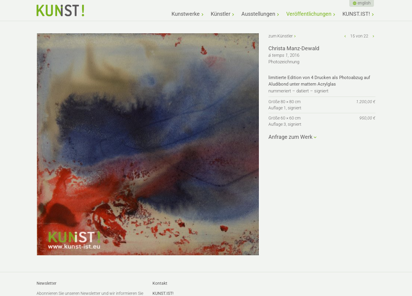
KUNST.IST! (356, 14)
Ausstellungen (258, 14)
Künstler (220, 14)
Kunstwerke (186, 14)
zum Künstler (280, 36)
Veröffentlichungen (308, 14)
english (364, 3)
